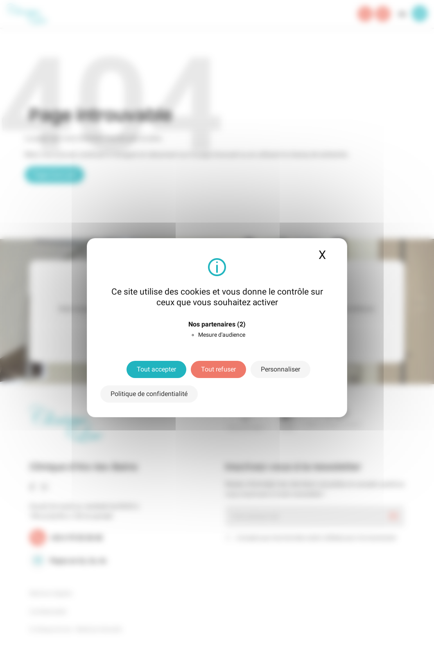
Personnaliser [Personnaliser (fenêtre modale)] (280, 369)
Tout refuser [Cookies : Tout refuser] (218, 369)
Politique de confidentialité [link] (149, 394)
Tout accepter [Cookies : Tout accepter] (156, 369)
